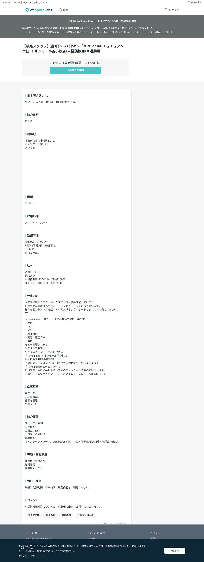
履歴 (63, 10)
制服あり (50, 515)
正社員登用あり (85, 515)
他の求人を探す (75, 70)
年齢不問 (66, 515)
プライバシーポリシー (28, 555)
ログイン (171, 10)
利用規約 (91, 538)
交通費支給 (33, 515)
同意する (175, 550)
